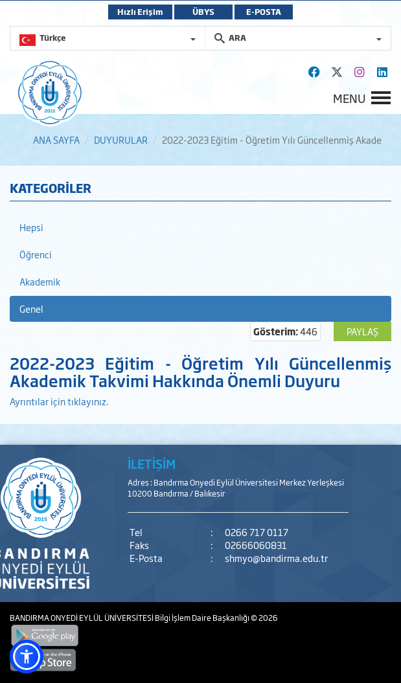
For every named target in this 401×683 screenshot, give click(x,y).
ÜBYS (203, 11)
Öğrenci (35, 254)
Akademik (39, 281)
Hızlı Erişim (140, 11)
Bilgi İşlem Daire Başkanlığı (203, 617)
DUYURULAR (121, 139)
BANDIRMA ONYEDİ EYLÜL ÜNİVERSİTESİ (82, 617)
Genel (31, 308)
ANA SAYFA (56, 139)
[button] (26, 656)
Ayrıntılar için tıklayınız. (59, 401)
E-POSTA (263, 11)
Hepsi (31, 227)
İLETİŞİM (152, 463)
